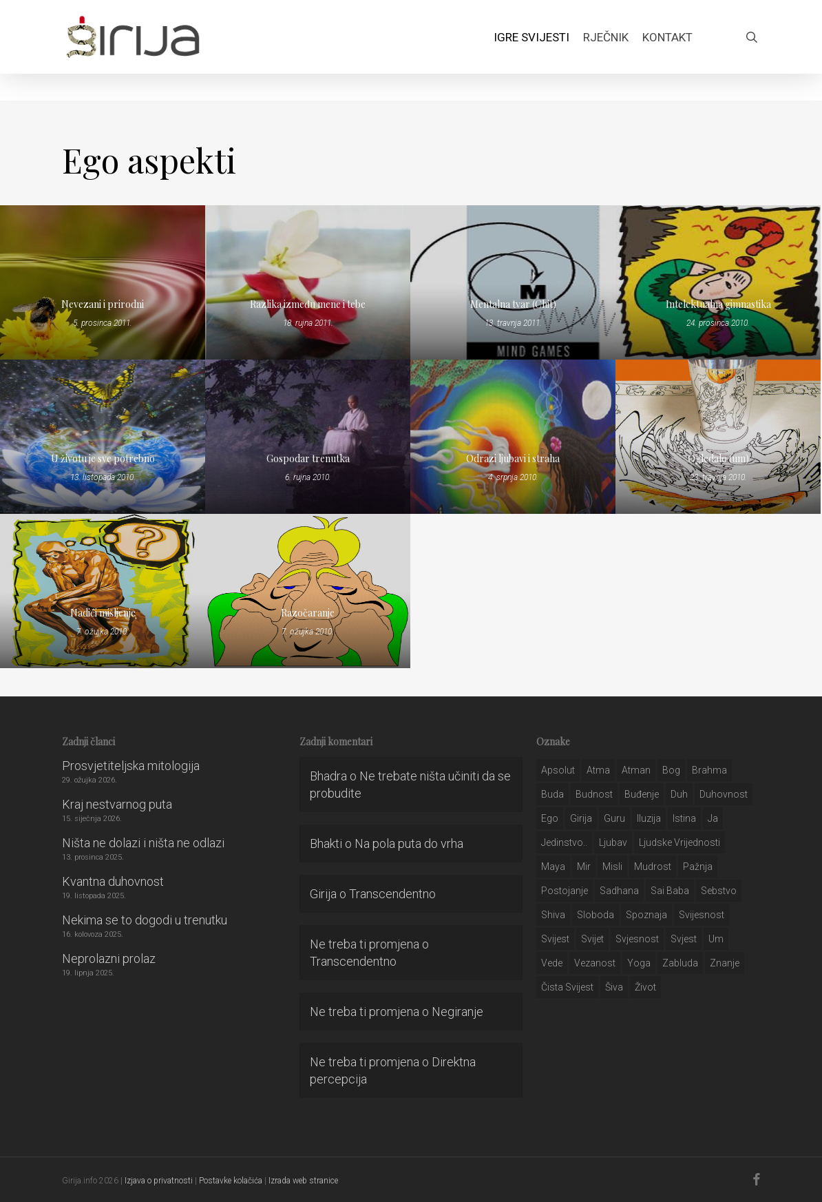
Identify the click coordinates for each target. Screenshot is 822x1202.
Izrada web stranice (303, 1180)
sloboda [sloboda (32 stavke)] (595, 914)
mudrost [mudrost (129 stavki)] (652, 866)
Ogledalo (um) (718, 458)
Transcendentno (392, 894)
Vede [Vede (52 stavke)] (551, 962)
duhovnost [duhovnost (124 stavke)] (723, 794)
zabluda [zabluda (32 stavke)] (680, 962)
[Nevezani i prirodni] (102, 282)
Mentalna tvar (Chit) (513, 304)
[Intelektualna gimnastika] (718, 282)
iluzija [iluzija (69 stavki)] (649, 818)
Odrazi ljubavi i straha (513, 458)
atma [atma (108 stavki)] (598, 770)
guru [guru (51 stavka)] (614, 818)
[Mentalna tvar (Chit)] (512, 282)
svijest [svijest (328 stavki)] (555, 938)
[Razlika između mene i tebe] (307, 282)
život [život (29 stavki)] (645, 987)
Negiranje (457, 1011)
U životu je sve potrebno (103, 458)
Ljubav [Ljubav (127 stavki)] (613, 842)
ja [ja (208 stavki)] (713, 818)
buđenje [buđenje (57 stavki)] (641, 794)
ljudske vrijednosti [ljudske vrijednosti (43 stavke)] (679, 842)
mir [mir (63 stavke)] (584, 866)
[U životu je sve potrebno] (102, 437)
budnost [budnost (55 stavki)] (594, 794)
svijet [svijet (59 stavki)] (592, 938)
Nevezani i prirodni (102, 304)
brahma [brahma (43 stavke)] (709, 770)
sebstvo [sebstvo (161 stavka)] (719, 890)
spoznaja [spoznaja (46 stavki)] (646, 914)
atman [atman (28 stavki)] (636, 770)
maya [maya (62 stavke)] (553, 866)
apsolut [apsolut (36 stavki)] (558, 770)
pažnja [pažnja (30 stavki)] (698, 866)
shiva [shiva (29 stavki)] (553, 914)
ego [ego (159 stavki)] (549, 818)
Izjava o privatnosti (159, 1180)
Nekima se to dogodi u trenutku (144, 920)
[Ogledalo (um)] (718, 437)
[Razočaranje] (307, 591)
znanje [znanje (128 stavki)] (724, 962)
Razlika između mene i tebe (308, 304)
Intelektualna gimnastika (718, 304)
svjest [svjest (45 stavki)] (684, 938)
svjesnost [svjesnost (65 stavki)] (637, 938)
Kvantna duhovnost (113, 881)
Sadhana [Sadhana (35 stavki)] (619, 890)
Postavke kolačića (230, 1180)
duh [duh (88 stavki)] (679, 794)
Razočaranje (308, 612)
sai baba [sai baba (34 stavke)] (670, 890)
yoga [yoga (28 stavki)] (639, 962)
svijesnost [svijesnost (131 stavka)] (701, 914)
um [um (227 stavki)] (716, 938)
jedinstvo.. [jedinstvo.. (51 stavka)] (564, 842)
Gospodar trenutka (308, 458)
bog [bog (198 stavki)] (671, 770)
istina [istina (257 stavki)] (684, 818)
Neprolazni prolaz (109, 958)
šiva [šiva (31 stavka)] (614, 987)
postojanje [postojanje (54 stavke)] (564, 890)
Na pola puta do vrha (409, 843)
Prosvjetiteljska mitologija (131, 765)
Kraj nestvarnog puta (117, 804)
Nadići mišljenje (103, 612)
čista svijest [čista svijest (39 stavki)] (567, 987)
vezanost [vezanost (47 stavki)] (594, 962)
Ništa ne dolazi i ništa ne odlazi (143, 843)
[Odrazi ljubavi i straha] (512, 437)
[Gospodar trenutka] (307, 437)
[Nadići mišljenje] (102, 591)
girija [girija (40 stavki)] (581, 818)
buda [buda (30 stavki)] (552, 794)
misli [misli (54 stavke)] (612, 866)
